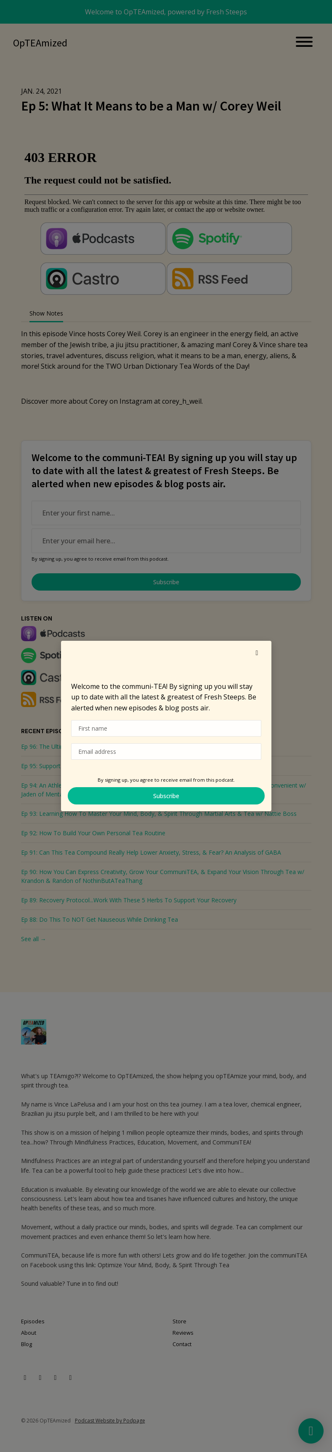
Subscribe (166, 796)
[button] (257, 653)
